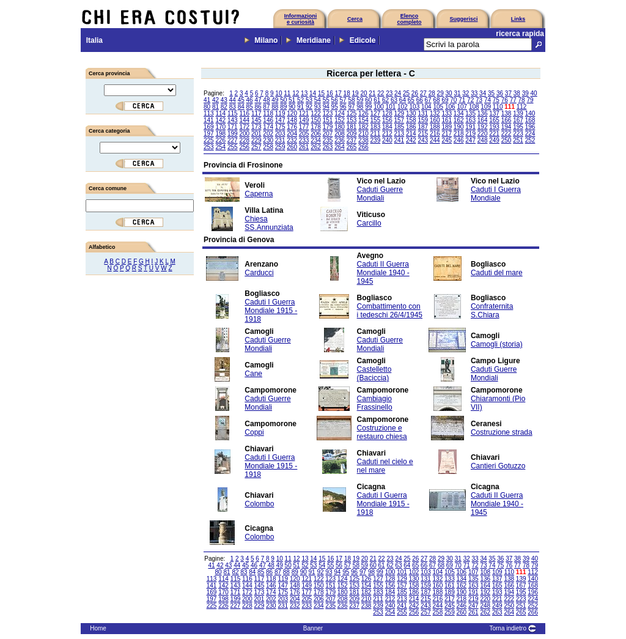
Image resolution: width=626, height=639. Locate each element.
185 (399, 127)
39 (525, 93)
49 (274, 100)
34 (482, 93)
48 (266, 100)
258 (268, 147)
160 (435, 120)
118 (268, 113)
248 (482, 140)
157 (399, 120)
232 (292, 140)
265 (352, 147)
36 (499, 93)
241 (399, 140)
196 (530, 127)
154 (363, 120)
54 (317, 100)
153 (352, 120)
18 (347, 93)
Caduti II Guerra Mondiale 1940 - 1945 (383, 273)
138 (506, 113)
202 (268, 133)
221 (494, 133)
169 (209, 127)
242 (411, 140)
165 (494, 120)
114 (220, 113)
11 (287, 93)
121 (304, 113)
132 (435, 113)
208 (339, 133)
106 (450, 106)
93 (317, 106)
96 (343, 106)
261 (304, 147)
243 (423, 140)
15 (321, 93)
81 (215, 106)
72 (470, 100)
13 (304, 93)
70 (453, 100)
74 (487, 100)
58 (351, 100)
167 (518, 120)
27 (423, 93)
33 (474, 93)
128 (387, 113)
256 (244, 147)
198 (220, 133)
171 (232, 127)
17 (338, 93)
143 (232, 120)
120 (292, 113)
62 (385, 100)
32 (465, 93)
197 (209, 133)
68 (436, 100)
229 (256, 140)
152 (339, 120)
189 (446, 127)
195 (518, 127)
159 (423, 120)
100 (379, 106)
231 (280, 140)
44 (232, 100)
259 (280, 147)
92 (309, 106)
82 (224, 106)
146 (268, 120)
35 (491, 93)
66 (419, 100)
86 (257, 106)
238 (363, 140)
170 (220, 127)
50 (283, 100)
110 (498, 106)
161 (446, 120)
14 (312, 93)
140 (530, 113)
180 (339, 127)
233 (304, 140)
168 (530, 120)
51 (292, 100)
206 (316, 133)
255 (232, 147)
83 (232, 106)
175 (280, 127)
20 (363, 93)
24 (397, 93)
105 (438, 106)
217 (446, 133)
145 (256, 120)
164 (482, 120)
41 (207, 100)
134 (459, 113)
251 (518, 140)
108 (474, 106)
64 (402, 100)
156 (387, 120)
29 (440, 93)
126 (363, 113)
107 (462, 106)
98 (359, 106)
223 (518, 133)
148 (292, 120)
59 (359, 100)
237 (352, 140)
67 (428, 100)
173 (256, 127)
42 (215, 100)
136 (482, 113)
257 (256, 147)
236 (339, 140)
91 (300, 106)
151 (328, 120)
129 (399, 113)
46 (249, 100)
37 (508, 93)
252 (530, 140)
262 (316, 147)
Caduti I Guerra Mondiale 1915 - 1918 (271, 310)
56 (334, 100)
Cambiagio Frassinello (374, 403)
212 (387, 133)
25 (406, 93)
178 (316, 127)
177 (304, 127)
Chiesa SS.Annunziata (269, 223)
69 (444, 100)
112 (522, 106)
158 (411, 120)
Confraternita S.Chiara (492, 310)
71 (461, 100)
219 (470, 133)
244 (435, 140)
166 (506, 120)
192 (482, 127)
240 (387, 140)
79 (529, 100)
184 (387, 127)
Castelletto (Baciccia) (374, 373)
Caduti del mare (497, 272)
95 (334, 106)
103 (415, 106)
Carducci (259, 272)
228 (244, 140)
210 (363, 133)
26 (414, 93)
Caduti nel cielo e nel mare (385, 466)
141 (209, 120)
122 (316, 113)
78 (521, 100)
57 (343, 100)
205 (304, 133)
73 (479, 100)
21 (372, 93)
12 (295, 93)
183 (375, 127)
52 (300, 100)
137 (494, 113)
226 (220, 140)
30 (448, 93)
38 (517, 93)
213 (399, 133)
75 (496, 100)
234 (316, 140)
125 (352, 113)
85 (249, 106)
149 (304, 120)
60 (368, 100)
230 (268, 140)
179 (328, 127)
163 (470, 120)
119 (280, 113)
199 (232, 133)
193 (494, 127)
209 (352, 133)
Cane (253, 373)
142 (220, 120)
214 (411, 133)
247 (470, 140)
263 (328, 147)
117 (256, 113)
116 (244, 113)
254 (220, 147)
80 (207, 106)
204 (292, 133)
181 (352, 127)
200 (244, 133)
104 (426, 106)
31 (457, 93)
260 (292, 147)
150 (316, 120)
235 (328, 140)
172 (244, 127)
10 (278, 93)
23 (389, 93)
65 (411, 100)
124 (339, 113)
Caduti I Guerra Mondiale (496, 193)
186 (411, 127)
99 (368, 106)
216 (435, 133)
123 (328, 113)
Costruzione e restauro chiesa (382, 432)
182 (363, 127)
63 (394, 100)
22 (380, 93)
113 (209, 113)
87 (266, 106)
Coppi (254, 432)
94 (326, 106)
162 (459, 120)
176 (292, 127)
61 (377, 100)
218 (459, 133)
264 (339, 147)
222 (506, 133)
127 (375, 113)
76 (504, 100)
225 (209, 140)
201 (256, 133)
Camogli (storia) (497, 344)
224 (530, 133)
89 (283, 106)
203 (280, 133)
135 (470, 113)
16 (329, 93)
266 (363, 147)
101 (391, 106)
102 (402, 106)
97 (351, 106)
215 (423, 133)
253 (209, 147)
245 (446, 140)
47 (257, 100)
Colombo (259, 504)
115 (232, 113)
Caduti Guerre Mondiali (380, 193)
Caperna (259, 194)
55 (326, 100)
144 (244, 120)
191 (470, 127)
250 (506, 140)
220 (482, 133)
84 (241, 106)
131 (423, 113)
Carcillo (369, 223)
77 (513, 100)
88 (274, 106)
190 (459, 127)
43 (224, 100)
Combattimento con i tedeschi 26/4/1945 (389, 310)
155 (375, 120)
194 (506, 127)
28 (432, 93)
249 (494, 140)
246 (459, 140)
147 (280, 120)
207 (328, 133)
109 (486, 106)
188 (435, 127)
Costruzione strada (501, 432)
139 (518, 113)
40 (534, 93)
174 (268, 127)
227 (232, 140)
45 (241, 100)
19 (355, 93)
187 (423, 127)
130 (411, 113)
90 (292, 106)
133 (446, 113)
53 (309, 100)
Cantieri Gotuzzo (498, 466)
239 (375, 140)
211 (375, 133)
